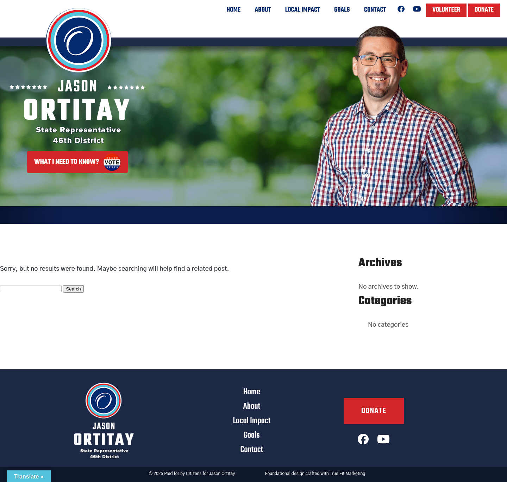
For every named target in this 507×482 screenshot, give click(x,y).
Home (233, 10)
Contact (375, 10)
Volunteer (446, 10)
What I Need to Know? (77, 162)
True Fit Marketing (347, 473)
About (263, 10)
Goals (342, 10)
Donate (484, 10)
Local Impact (302, 10)
